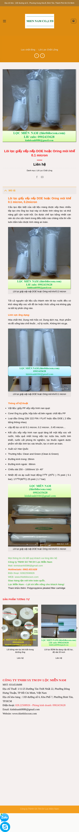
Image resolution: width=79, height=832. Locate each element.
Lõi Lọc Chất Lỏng (48, 49)
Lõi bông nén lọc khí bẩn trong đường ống (20, 650)
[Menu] (4, 21)
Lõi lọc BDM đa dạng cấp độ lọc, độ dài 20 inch (58, 650)
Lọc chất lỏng (28, 49)
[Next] (76, 634)
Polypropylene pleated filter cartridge (46, 588)
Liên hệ (39, 164)
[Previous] (2, 634)
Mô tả (9, 190)
